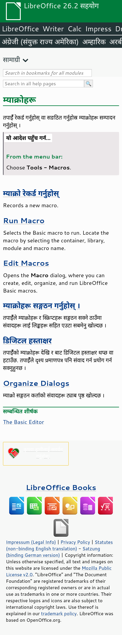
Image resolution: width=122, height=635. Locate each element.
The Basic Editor (23, 422)
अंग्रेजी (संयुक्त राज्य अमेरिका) (40, 42)
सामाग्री (11, 59)
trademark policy (59, 613)
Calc (75, 29)
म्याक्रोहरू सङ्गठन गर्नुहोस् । (41, 305)
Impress (98, 29)
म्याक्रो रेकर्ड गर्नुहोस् (31, 193)
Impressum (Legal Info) (31, 542)
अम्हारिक (94, 42)
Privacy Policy (75, 542)
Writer (53, 29)
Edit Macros (26, 263)
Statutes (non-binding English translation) (59, 545)
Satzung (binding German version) (53, 551)
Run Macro (23, 220)
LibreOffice (20, 29)
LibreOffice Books (61, 487)
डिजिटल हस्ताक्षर (27, 340)
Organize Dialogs (36, 383)
